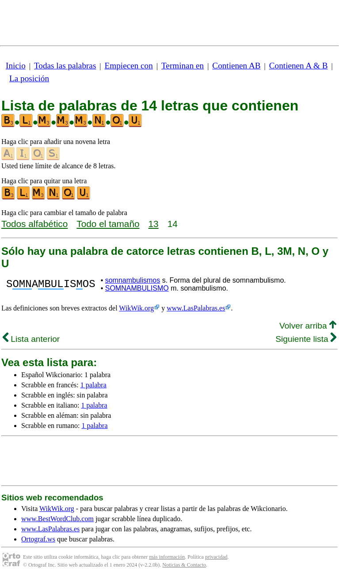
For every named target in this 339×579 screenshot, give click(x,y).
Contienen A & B (298, 65)
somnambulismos (132, 280)
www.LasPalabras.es (196, 308)
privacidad (216, 557)
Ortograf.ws (38, 539)
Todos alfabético (34, 224)
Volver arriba (307, 325)
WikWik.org (136, 308)
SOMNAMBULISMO (137, 288)
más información (167, 557)
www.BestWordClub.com (57, 518)
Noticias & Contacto (184, 565)
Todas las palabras (65, 65)
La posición (29, 78)
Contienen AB (236, 65)
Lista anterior (31, 339)
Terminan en (182, 65)
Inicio (16, 65)
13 (154, 224)
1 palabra (93, 385)
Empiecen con (129, 65)
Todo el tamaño (107, 224)
